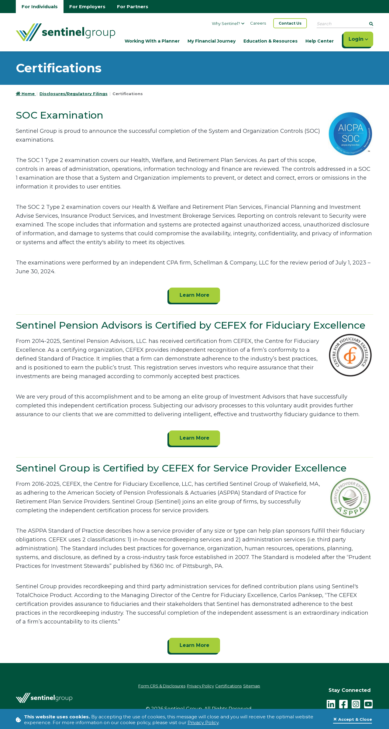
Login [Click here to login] (358, 39)
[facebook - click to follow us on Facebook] (343, 702)
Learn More (194, 295)
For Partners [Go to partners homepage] (132, 6)
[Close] (352, 720)
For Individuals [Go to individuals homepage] (40, 6)
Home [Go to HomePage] (26, 93)
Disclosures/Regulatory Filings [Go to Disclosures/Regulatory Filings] (74, 93)
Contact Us (290, 23)
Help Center (319, 41)
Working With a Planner (152, 41)
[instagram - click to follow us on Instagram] (356, 702)
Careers (258, 23)
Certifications (235, 686)
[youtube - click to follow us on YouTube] (368, 702)
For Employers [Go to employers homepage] (87, 6)
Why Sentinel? (228, 23)
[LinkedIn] (331, 702)
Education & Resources (270, 41)
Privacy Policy (203, 722)
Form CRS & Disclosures (152, 686)
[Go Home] (65, 31)
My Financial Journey (212, 41)
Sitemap (264, 686)
